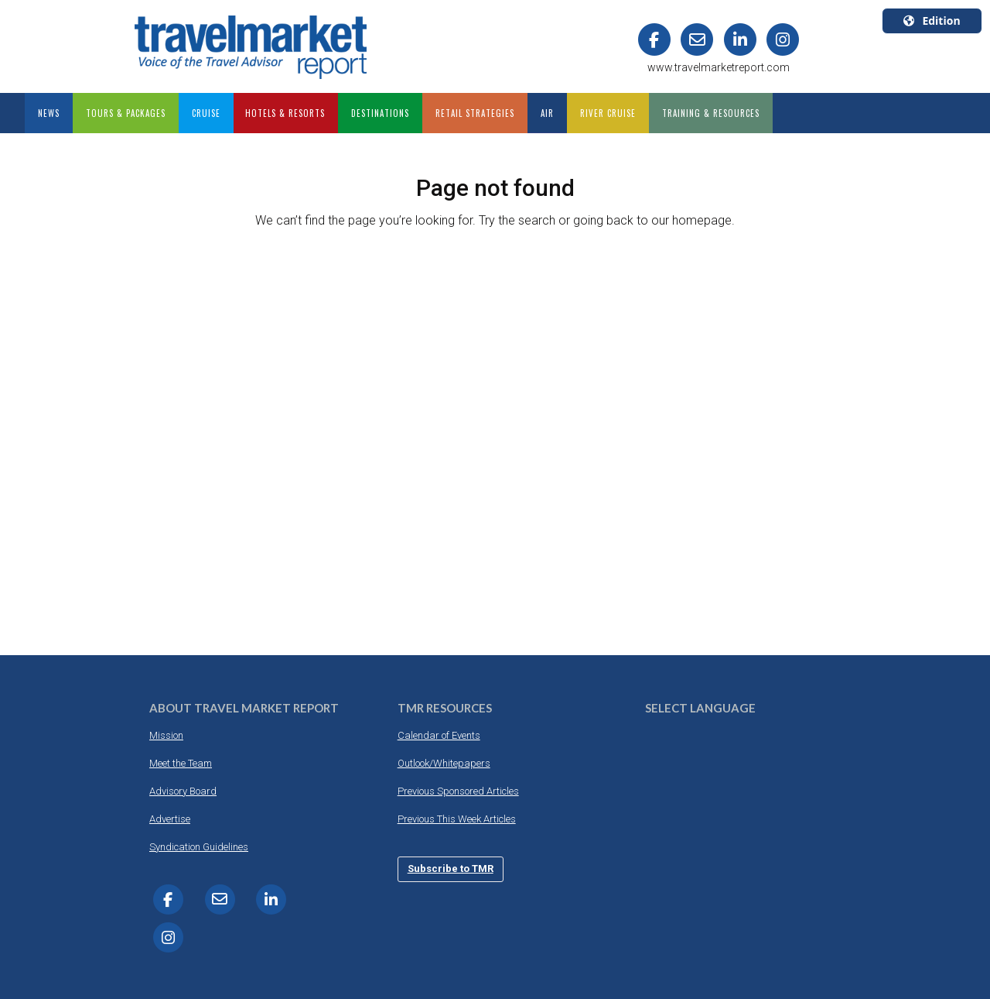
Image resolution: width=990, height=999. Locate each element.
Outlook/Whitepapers (444, 763)
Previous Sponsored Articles (458, 791)
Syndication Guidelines (198, 847)
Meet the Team (180, 763)
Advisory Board (183, 791)
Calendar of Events (439, 735)
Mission (166, 735)
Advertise (169, 819)
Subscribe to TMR (450, 868)
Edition (931, 20)
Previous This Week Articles (457, 819)
